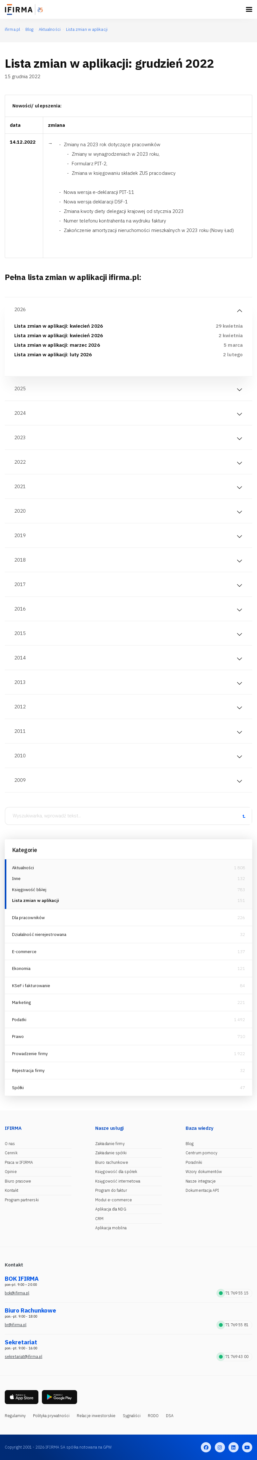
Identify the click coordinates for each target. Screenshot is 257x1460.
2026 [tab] (20, 309)
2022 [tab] (20, 462)
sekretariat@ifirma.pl (23, 1356)
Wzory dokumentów (204, 1171)
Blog (190, 1143)
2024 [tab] (20, 413)
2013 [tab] (20, 682)
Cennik (11, 1152)
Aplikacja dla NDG (110, 1209)
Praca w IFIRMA (19, 1162)
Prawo (18, 1036)
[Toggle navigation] (249, 9)
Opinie (11, 1171)
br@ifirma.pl (15, 1324)
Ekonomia (21, 968)
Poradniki (194, 1162)
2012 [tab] (20, 706)
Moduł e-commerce (113, 1199)
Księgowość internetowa (117, 1181)
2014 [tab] (20, 657)
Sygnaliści (132, 1415)
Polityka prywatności (51, 1415)
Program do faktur (111, 1190)
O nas (10, 1143)
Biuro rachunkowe (111, 1162)
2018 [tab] (20, 559)
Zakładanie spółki (111, 1152)
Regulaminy (15, 1415)
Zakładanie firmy (110, 1143)
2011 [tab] (20, 731)
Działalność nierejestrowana (39, 934)
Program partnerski (22, 1199)
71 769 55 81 (233, 1324)
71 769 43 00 (233, 1356)
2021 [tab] (20, 486)
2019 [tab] (20, 535)
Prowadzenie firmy (30, 1053)
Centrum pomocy (201, 1152)
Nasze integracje (201, 1181)
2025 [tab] (20, 388)
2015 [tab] (20, 633)
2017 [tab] (20, 584)
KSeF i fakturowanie (31, 985)
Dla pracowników (28, 917)
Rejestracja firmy (28, 1070)
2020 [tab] (20, 510)
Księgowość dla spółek (116, 1171)
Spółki (18, 1087)
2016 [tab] (20, 608)
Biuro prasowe (18, 1181)
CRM (99, 1218)
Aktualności (23, 867)
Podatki (19, 1019)
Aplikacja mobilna (111, 1227)
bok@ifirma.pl (17, 1293)
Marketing (21, 1002)
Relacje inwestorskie (96, 1415)
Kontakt (11, 1190)
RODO (153, 1415)
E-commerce (24, 951)
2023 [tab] (20, 437)
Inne (16, 878)
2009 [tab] (20, 780)
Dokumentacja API (202, 1190)
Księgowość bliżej (29, 889)
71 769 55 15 (233, 1293)
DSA (170, 1415)
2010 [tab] (20, 755)
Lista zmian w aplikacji (35, 900)
